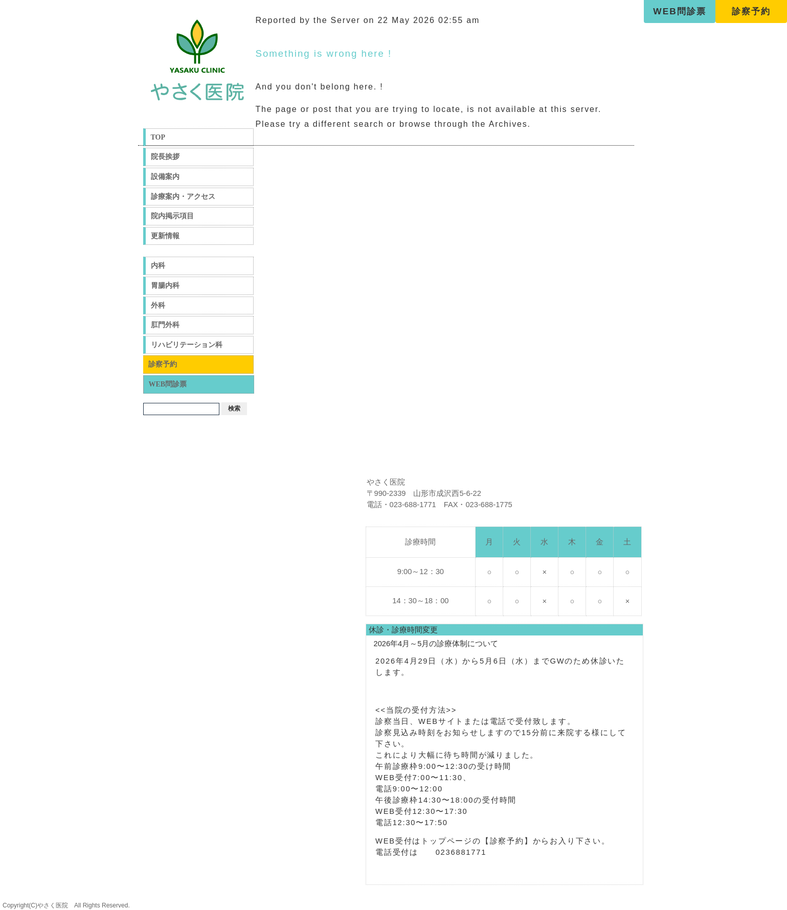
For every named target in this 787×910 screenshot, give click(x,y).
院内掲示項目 (172, 216)
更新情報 (165, 236)
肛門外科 (165, 325)
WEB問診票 (679, 11)
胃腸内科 (165, 285)
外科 (158, 305)
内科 (158, 265)
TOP (158, 137)
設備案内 (165, 176)
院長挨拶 (165, 157)
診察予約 (751, 11)
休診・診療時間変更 (403, 630)
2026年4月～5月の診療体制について (436, 644)
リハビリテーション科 (186, 345)
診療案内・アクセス (183, 196)
